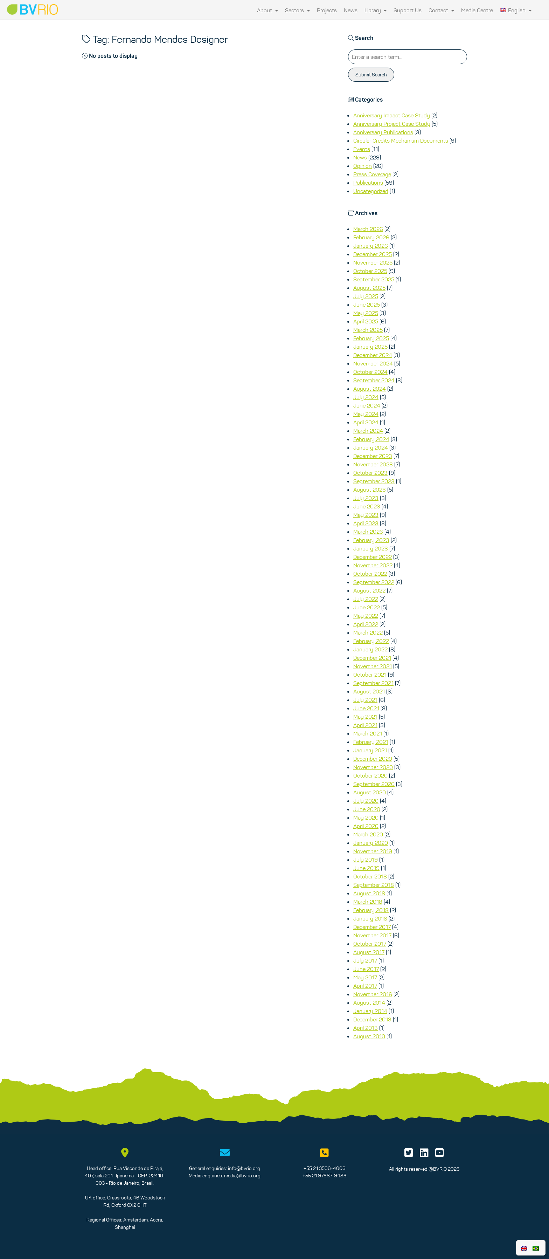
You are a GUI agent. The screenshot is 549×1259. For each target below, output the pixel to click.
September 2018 (373, 884)
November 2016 (372, 994)
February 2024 (371, 439)
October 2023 (370, 472)
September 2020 (374, 783)
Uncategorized (370, 190)
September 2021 (373, 682)
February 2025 (371, 338)
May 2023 (365, 514)
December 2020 (372, 758)
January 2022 (370, 649)
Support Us (408, 10)
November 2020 (373, 767)
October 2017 (369, 943)
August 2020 (369, 792)
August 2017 (368, 952)
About (267, 10)
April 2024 (365, 422)
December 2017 (372, 926)
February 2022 (371, 640)
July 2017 (365, 960)
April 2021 (365, 724)
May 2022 (365, 615)
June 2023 (366, 506)
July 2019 (365, 859)
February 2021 (370, 741)
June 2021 (366, 708)
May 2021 (365, 716)
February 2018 (371, 910)
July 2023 (365, 497)
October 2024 (370, 371)
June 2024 (366, 405)
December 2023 (372, 455)
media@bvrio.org (242, 1175)
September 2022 (373, 582)
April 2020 (365, 825)
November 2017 (372, 935)
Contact (441, 10)
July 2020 (365, 800)
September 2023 (374, 481)
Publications (368, 182)
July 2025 (365, 296)
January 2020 (370, 842)
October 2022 (370, 573)
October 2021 (370, 674)
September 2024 (374, 380)
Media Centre (477, 10)
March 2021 (367, 733)
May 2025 (365, 312)
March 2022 (368, 632)
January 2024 (370, 447)
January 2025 (370, 346)
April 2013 (365, 1027)
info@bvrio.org (244, 1168)
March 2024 (368, 430)
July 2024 (365, 397)
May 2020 (365, 817)
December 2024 (372, 354)
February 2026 (371, 237)
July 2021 (365, 699)
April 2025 (365, 321)
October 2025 (370, 270)
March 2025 (368, 329)
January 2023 (370, 548)
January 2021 (370, 750)
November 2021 (372, 666)
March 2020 (368, 834)
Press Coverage (372, 174)
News (350, 10)
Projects (327, 10)
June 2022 (366, 607)
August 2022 (369, 590)
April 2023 (365, 523)
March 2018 (367, 901)
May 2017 (365, 977)
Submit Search (371, 74)
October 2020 (370, 775)
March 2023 (368, 531)
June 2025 (366, 304)
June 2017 (366, 968)
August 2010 (369, 1036)
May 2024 (365, 413)
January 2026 (370, 245)
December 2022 (372, 556)
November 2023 (373, 464)
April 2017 (365, 985)
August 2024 (369, 388)
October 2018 (370, 876)
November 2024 (373, 363)
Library (375, 10)
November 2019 (372, 851)
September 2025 (373, 279)
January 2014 (370, 1010)
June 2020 (366, 809)
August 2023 (369, 489)
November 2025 (372, 262)
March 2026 (368, 228)
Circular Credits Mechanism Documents (400, 140)
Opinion (362, 165)
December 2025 (372, 254)
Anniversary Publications (383, 132)
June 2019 (366, 867)
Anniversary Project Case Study (391, 123)
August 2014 (369, 1002)
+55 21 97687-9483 (324, 1175)
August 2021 (369, 691)
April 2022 (365, 624)
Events (361, 148)
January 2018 (370, 918)
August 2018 (369, 893)
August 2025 (369, 287)
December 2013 (372, 1019)
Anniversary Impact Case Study (391, 115)
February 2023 (371, 539)
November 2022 (372, 565)
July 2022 (365, 598)
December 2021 (372, 657)
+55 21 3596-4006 (325, 1168)
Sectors (297, 10)
